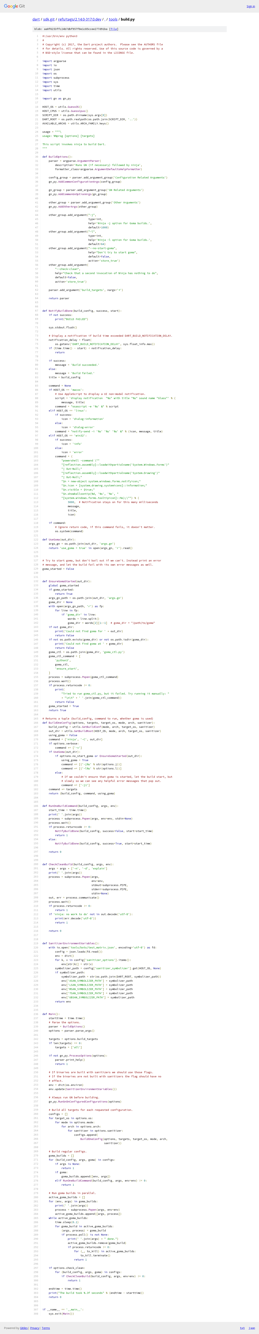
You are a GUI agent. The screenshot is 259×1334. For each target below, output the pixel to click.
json (252, 1328)
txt (242, 1328)
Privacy (34, 1328)
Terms (46, 1328)
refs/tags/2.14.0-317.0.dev (79, 19)
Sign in (251, 6)
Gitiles (24, 1328)
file (114, 29)
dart (36, 19)
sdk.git (49, 19)
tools (113, 19)
